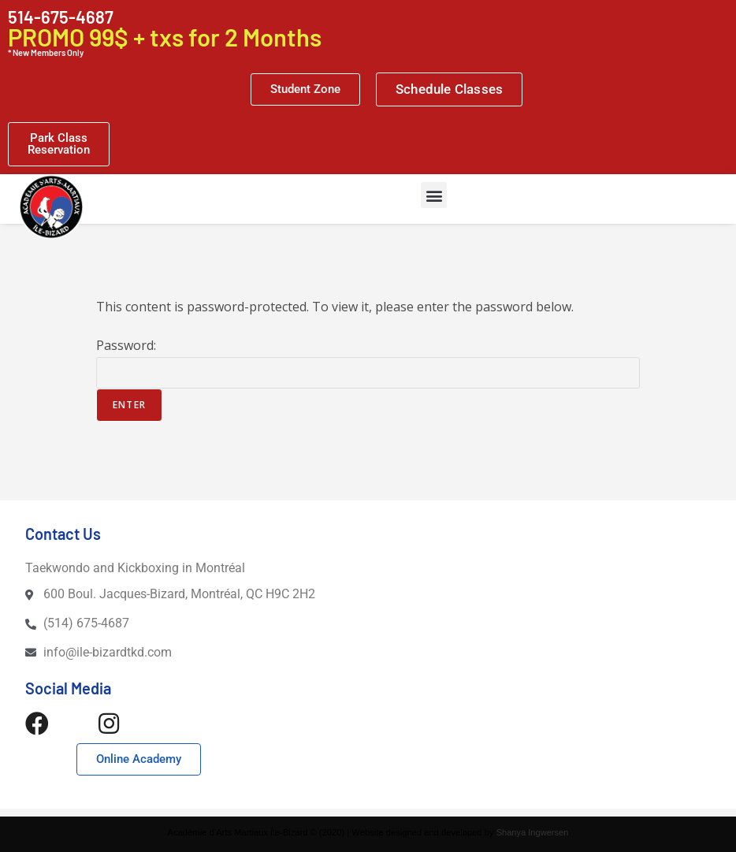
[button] (434, 195)
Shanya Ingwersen (532, 832)
